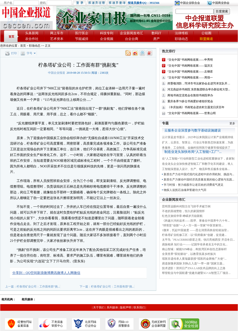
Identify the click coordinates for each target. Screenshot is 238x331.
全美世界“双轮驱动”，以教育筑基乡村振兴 (189, 254)
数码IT (156, 33)
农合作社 (31, 39)
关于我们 (99, 307)
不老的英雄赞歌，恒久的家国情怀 (183, 211)
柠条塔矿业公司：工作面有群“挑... (38, 286)
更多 (232, 123)
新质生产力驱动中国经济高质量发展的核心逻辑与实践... (199, 179)
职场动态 (181, 39)
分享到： (19, 273)
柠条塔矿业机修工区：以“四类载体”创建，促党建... (194, 235)
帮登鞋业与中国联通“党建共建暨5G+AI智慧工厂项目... (196, 273)
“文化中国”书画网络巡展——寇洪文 (190, 65)
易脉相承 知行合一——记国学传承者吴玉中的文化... (195, 244)
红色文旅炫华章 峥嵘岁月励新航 (182, 216)
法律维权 (181, 33)
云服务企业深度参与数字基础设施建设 (192, 130)
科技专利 (106, 33)
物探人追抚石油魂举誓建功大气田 (185, 190)
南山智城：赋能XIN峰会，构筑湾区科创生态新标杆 (194, 249)
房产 (156, 39)
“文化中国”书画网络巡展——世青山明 (191, 113)
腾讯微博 (57, 273)
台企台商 (131, 39)
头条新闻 (31, 33)
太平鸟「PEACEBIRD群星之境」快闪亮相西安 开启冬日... (198, 239)
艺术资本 (56, 39)
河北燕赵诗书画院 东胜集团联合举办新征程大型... (198, 89)
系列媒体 (112, 307)
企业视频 (106, 39)
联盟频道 (206, 39)
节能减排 (81, 39)
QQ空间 (31, 273)
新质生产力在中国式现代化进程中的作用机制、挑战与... (199, 174)
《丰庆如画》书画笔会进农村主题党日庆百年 (195, 107)
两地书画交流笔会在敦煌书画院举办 (190, 95)
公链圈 (206, 33)
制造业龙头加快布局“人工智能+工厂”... (193, 152)
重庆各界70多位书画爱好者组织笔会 (190, 101)
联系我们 (139, 307)
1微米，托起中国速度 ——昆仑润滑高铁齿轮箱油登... (195, 230)
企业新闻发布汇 (131, 33)
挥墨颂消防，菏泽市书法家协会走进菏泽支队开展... (199, 83)
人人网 (69, 273)
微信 (77, 273)
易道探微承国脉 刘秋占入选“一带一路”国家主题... (193, 263)
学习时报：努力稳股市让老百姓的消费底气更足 (194, 184)
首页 (11, 36)
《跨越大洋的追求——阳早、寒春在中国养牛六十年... (196, 220)
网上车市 (56, 33)
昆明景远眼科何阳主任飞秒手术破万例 (186, 206)
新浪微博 (43, 273)
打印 (14, 53)
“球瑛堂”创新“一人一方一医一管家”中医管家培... (192, 225)
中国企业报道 (56, 72)
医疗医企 (81, 33)
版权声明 (125, 307)
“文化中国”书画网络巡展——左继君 (190, 71)
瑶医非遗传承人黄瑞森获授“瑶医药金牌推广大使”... (194, 258)
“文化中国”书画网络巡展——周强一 (190, 77)
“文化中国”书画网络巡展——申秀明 (190, 59)
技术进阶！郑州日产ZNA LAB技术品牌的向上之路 (193, 268)
